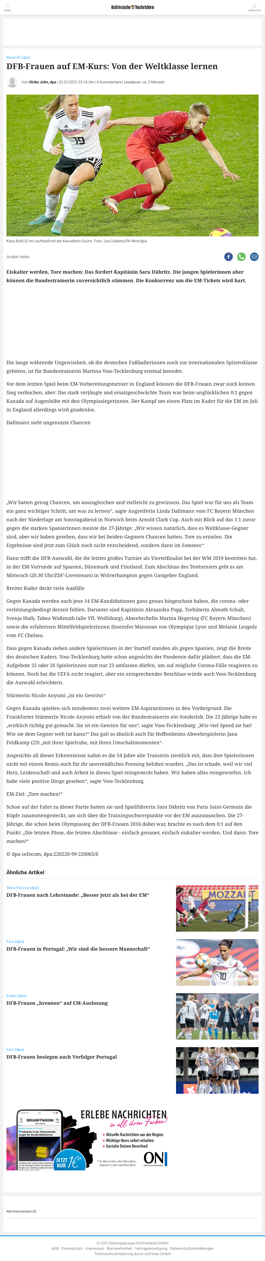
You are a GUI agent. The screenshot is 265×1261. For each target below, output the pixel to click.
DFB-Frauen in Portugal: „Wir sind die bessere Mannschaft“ (78, 949)
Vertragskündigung (151, 1248)
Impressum (94, 1248)
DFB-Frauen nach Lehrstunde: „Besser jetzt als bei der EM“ (77, 895)
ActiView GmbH (157, 1254)
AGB (55, 1248)
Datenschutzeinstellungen (192, 1248)
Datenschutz (72, 1248)
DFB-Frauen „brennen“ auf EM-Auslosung (57, 1003)
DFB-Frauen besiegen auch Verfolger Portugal (61, 1057)
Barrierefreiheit (119, 1248)
